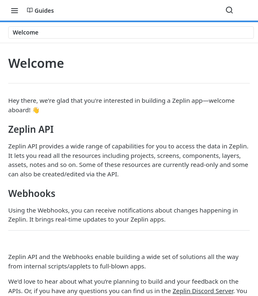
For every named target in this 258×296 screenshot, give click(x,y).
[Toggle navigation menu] (14, 10)
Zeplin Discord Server (202, 291)
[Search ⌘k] (229, 10)
